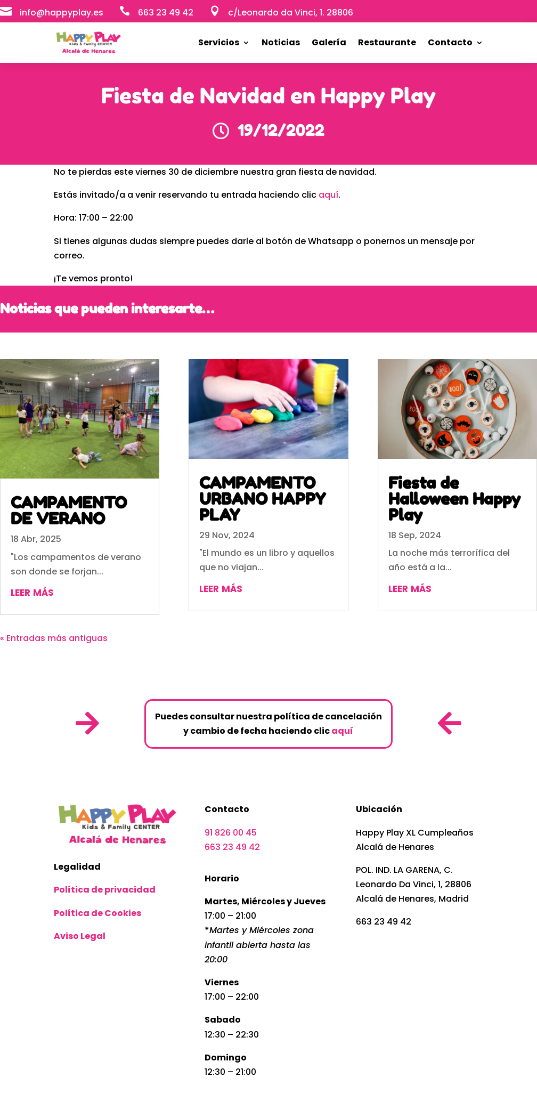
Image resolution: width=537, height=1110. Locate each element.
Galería (329, 42)
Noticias (281, 42)
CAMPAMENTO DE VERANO (69, 510)
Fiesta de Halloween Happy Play (454, 498)
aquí (328, 195)
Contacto (450, 42)
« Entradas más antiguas (54, 638)
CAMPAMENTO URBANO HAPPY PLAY (262, 498)
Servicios (218, 42)
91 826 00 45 (231, 833)
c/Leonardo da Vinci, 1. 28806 (290, 12)
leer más (32, 591)
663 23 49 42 (232, 847)
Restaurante (387, 42)
